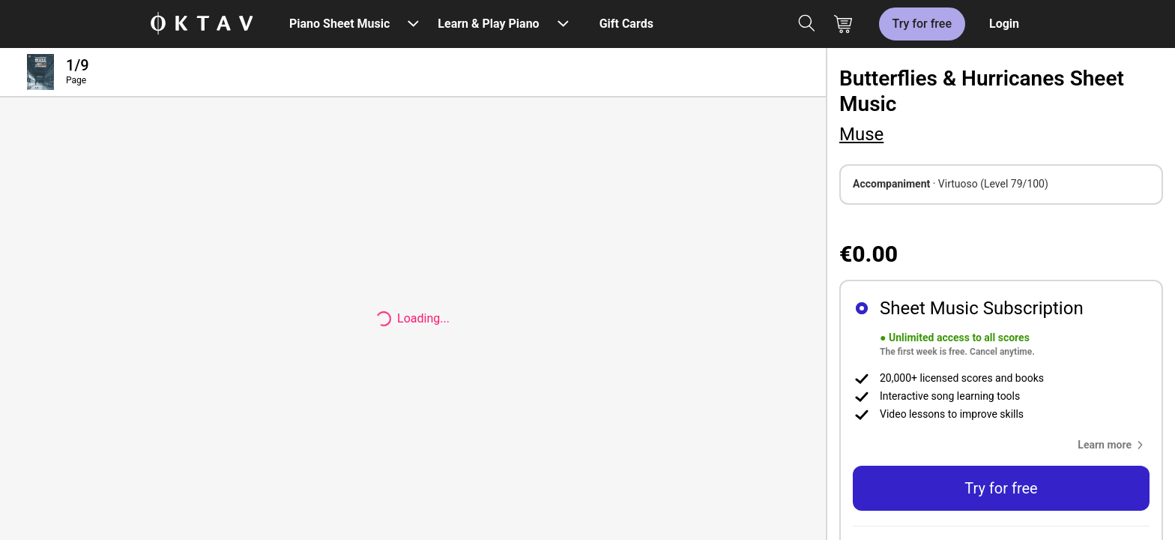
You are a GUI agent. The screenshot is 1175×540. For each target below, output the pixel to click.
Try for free (922, 23)
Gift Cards (626, 23)
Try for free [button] (1000, 488)
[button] (1114, 445)
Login (1004, 23)
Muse (861, 134)
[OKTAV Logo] (201, 24)
